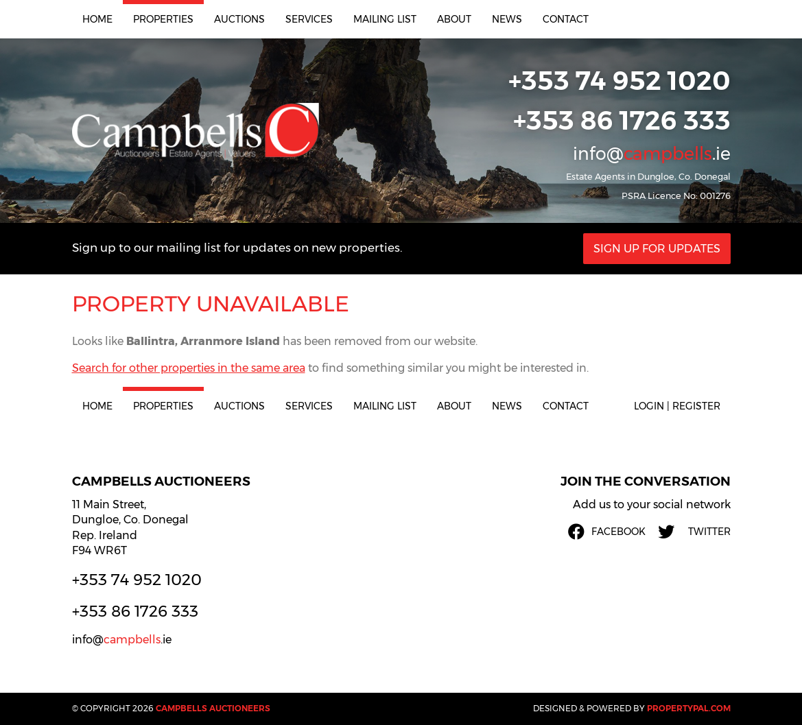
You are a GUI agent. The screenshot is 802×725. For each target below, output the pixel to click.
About (454, 19)
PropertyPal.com (689, 708)
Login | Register (677, 406)
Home (97, 19)
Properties (163, 19)
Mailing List (384, 19)
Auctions (239, 19)
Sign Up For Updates (656, 248)
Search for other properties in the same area (188, 368)
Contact (566, 19)
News (507, 19)
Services (309, 19)
